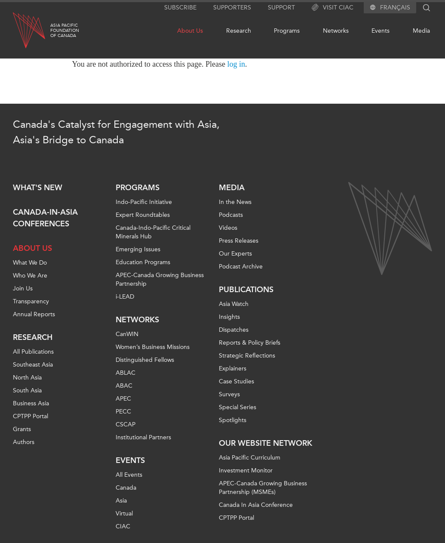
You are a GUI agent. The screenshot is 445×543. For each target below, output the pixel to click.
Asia (121, 500)
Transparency (31, 301)
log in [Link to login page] (236, 64)
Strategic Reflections (247, 355)
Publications (246, 289)
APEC (123, 398)
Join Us (23, 288)
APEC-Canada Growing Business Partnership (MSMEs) (263, 488)
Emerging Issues (138, 249)
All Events (129, 474)
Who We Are (30, 275)
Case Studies (236, 381)
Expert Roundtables (143, 215)
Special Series (237, 407)
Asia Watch (234, 304)
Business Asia (31, 403)
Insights (229, 317)
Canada (126, 487)
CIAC (123, 526)
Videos (228, 227)
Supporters (232, 7)
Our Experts (235, 253)
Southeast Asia (33, 364)
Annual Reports (34, 314)
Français (395, 8)
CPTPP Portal (30, 416)
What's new (37, 187)
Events (380, 30)
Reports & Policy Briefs (249, 342)
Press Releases (238, 240)
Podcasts (231, 215)
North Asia (27, 377)
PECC (123, 411)
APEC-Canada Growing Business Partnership (160, 279)
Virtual (124, 513)
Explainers (232, 368)
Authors (23, 442)
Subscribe (180, 7)
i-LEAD (125, 296)
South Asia (27, 390)
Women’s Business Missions (153, 347)
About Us (190, 30)
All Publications (33, 351)
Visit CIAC (332, 8)
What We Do (30, 262)
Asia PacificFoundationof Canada (64, 30)
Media (421, 30)
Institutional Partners (143, 437)
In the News (235, 202)
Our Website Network (265, 443)
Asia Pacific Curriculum (249, 457)
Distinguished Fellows (145, 360)
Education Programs (143, 262)
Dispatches (234, 329)
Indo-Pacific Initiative (144, 202)
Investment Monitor (246, 470)
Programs (287, 30)
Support (281, 7)
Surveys (229, 394)
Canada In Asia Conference (256, 505)
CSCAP (125, 424)
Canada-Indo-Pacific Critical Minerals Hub (153, 232)
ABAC (124, 385)
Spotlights (232, 420)
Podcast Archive (241, 266)
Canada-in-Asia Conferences (45, 217)
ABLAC (125, 372)
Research (238, 30)
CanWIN (127, 334)
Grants (22, 429)
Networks (336, 30)
